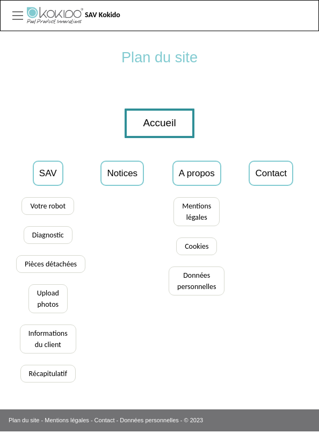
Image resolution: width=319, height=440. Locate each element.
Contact (105, 420)
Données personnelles (149, 420)
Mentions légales (67, 420)
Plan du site (24, 420)
